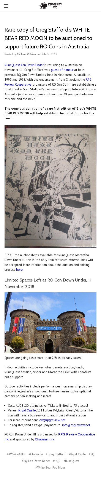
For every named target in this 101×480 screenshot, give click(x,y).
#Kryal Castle (77, 454)
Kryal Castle (27, 410)
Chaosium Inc (45, 439)
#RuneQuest (71, 461)
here (19, 269)
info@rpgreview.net (76, 425)
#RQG (56, 461)
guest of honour (62, 70)
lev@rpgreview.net (52, 420)
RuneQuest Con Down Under (24, 65)
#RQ (91, 454)
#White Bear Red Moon (51, 467)
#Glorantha (35, 454)
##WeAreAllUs (16, 454)
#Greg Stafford (56, 454)
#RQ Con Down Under (36, 461)
